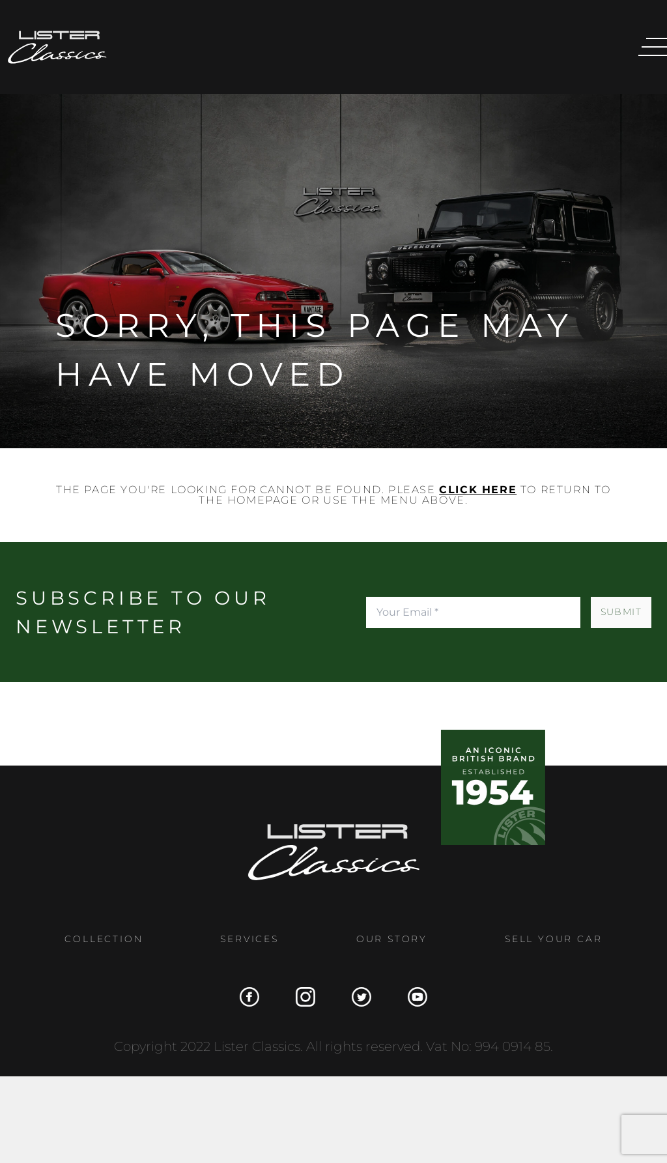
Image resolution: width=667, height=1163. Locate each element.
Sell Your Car (548, 939)
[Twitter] (356, 997)
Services (245, 939)
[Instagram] (300, 997)
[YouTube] (412, 997)
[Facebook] (244, 997)
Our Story (386, 939)
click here (478, 489)
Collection (99, 939)
